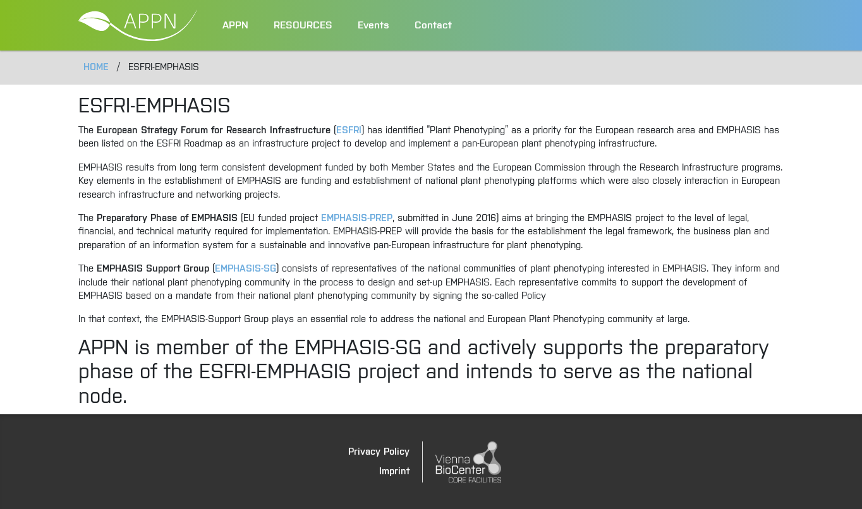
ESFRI (348, 130)
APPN (235, 25)
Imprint (394, 471)
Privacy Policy (379, 452)
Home (96, 67)
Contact (433, 25)
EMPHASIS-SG (245, 268)
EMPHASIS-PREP (356, 218)
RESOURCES (303, 25)
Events (373, 25)
